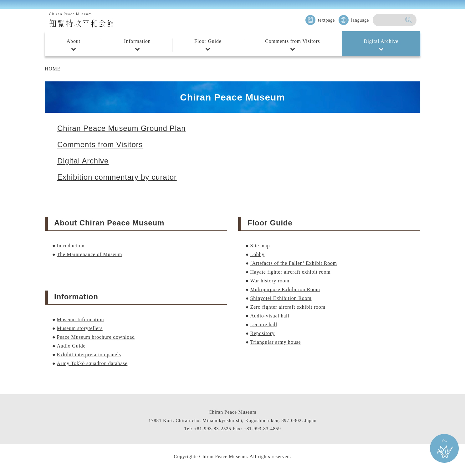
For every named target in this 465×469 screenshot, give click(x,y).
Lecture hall (263, 324)
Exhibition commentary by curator (117, 177)
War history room (269, 280)
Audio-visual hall (269, 315)
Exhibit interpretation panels (89, 354)
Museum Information (80, 319)
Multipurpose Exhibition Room (285, 289)
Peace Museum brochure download (96, 337)
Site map (260, 245)
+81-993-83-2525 (212, 428)
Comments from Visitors (292, 41)
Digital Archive (381, 41)
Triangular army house (275, 342)
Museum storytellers (79, 328)
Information (137, 41)
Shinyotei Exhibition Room (280, 298)
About (73, 41)
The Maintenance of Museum (89, 254)
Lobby (257, 254)
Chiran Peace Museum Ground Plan (121, 128)
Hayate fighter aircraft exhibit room (290, 272)
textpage (326, 20)
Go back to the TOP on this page (444, 448)
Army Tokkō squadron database (92, 363)
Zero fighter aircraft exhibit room (287, 307)
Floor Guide (208, 41)
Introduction (70, 245)
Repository (262, 333)
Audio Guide (71, 345)
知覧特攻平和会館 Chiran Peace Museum (81, 20)
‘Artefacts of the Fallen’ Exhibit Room (293, 263)
